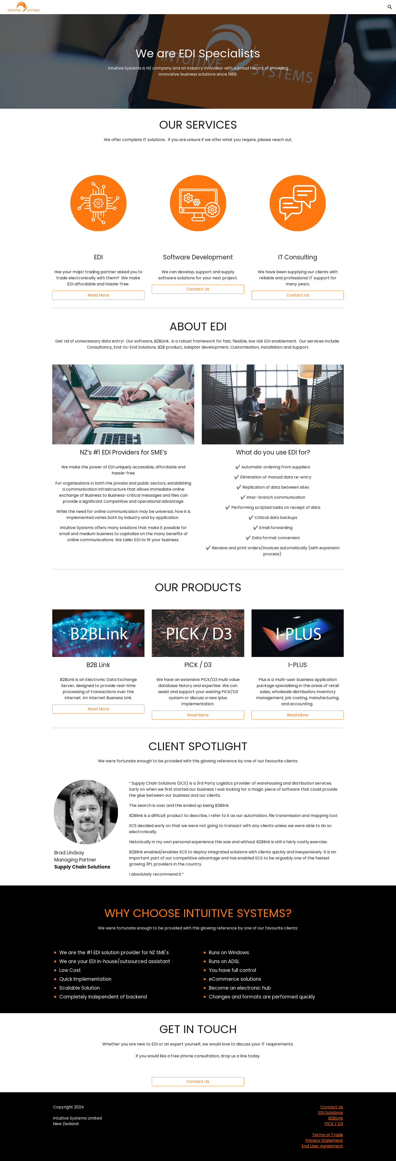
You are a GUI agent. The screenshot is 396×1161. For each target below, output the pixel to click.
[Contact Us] (198, 1081)
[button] (390, 7)
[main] (198, 61)
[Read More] (98, 295)
